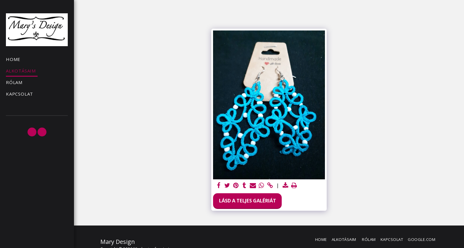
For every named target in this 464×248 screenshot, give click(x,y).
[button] (32, 132)
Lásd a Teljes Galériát (247, 200)
